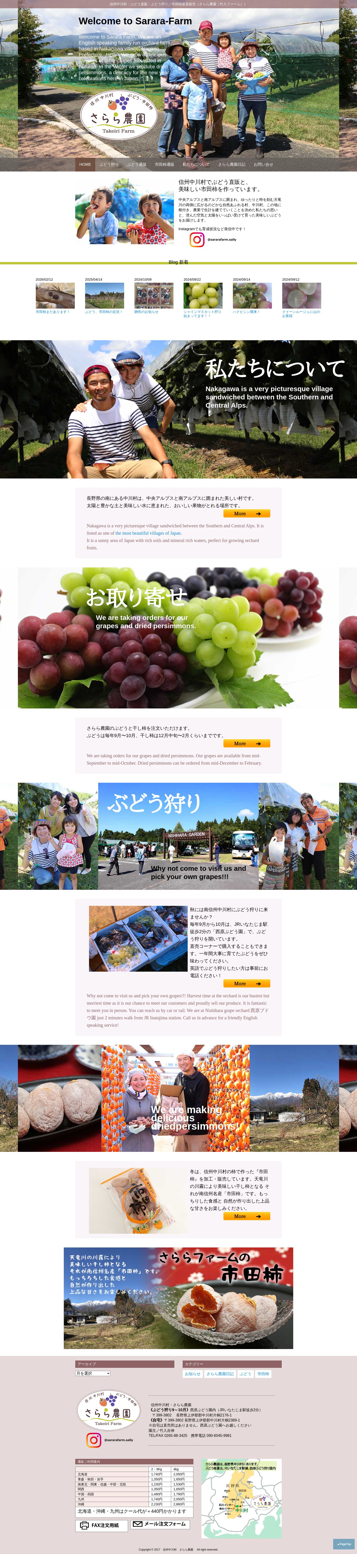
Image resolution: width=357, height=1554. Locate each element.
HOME (85, 164)
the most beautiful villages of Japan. (149, 533)
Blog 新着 (178, 262)
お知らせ (193, 1374)
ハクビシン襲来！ (246, 312)
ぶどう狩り (109, 164)
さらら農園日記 (231, 164)
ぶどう (245, 1374)
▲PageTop (344, 1544)
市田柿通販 (164, 164)
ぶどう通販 (137, 164)
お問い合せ (263, 164)
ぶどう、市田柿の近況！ (104, 312)
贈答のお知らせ (146, 312)
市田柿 (263, 1374)
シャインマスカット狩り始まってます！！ (202, 314)
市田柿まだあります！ (53, 312)
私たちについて (196, 164)
